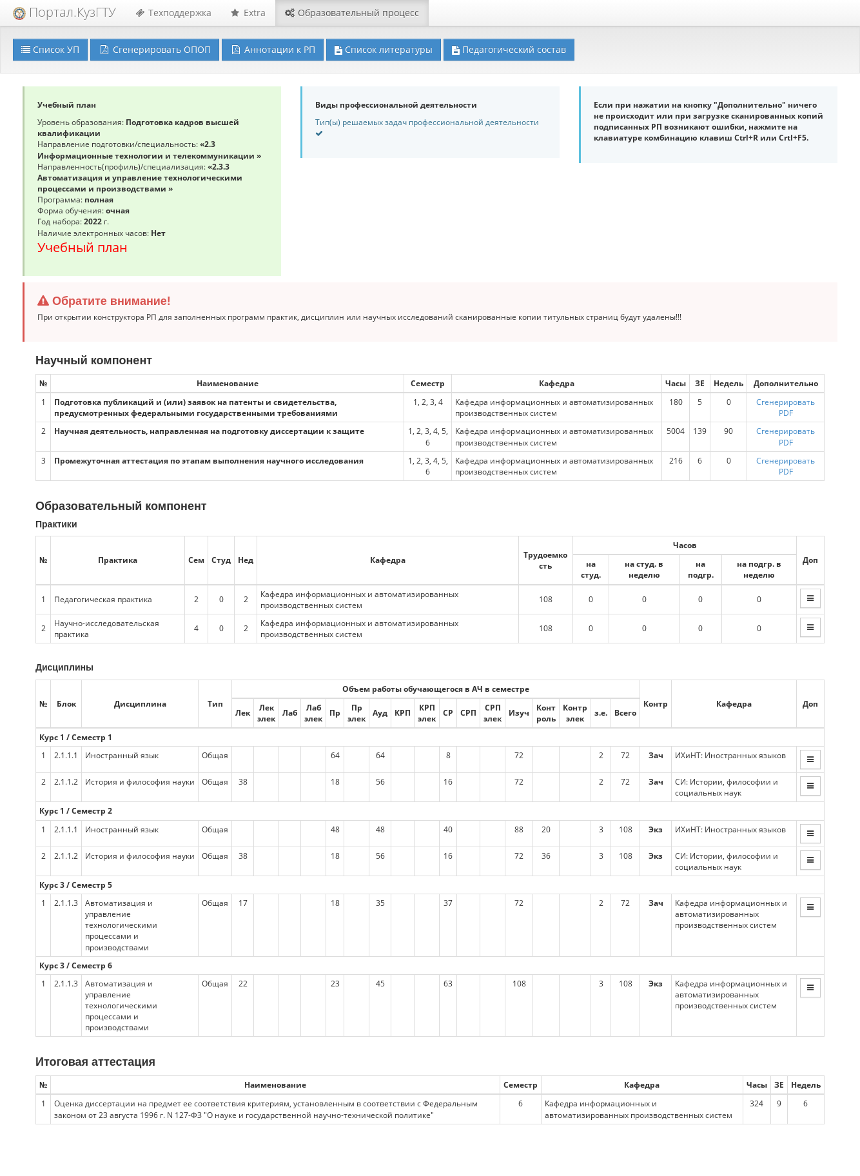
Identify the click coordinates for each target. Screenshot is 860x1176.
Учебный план (82, 247)
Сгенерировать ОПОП (155, 49)
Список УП (50, 49)
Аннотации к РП (272, 49)
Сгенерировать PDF (785, 407)
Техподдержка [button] (173, 12)
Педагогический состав (509, 49)
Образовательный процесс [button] (352, 12)
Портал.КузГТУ (64, 12)
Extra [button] (248, 12)
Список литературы (384, 49)
